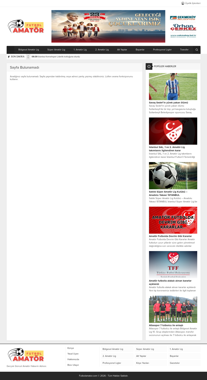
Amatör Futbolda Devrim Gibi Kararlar (170, 236)
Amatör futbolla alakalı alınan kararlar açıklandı (170, 282)
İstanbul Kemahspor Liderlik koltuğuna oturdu (56, 56)
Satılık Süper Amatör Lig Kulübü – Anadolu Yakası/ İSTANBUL (168, 193)
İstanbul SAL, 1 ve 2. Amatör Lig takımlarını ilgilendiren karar (167, 149)
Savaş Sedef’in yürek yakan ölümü (168, 102)
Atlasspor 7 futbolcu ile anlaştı (166, 325)
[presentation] (28, 56)
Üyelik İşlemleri (193, 3)
